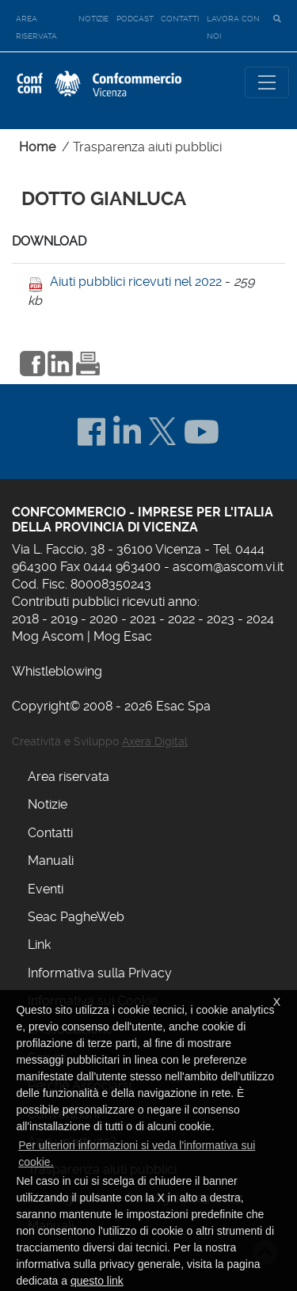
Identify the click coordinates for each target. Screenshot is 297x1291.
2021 (143, 618)
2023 (220, 618)
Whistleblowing (57, 671)
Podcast (135, 18)
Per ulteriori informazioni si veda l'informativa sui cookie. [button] (136, 1153)
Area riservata (36, 27)
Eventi (45, 889)
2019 (64, 618)
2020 (103, 618)
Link (39, 944)
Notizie (93, 18)
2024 (260, 618)
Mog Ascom (48, 636)
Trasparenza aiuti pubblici (147, 146)
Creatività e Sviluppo (100, 741)
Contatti (180, 18)
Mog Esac (122, 636)
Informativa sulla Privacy (100, 973)
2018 (25, 618)
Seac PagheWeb (76, 916)
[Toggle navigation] (267, 82)
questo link (97, 1280)
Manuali (51, 860)
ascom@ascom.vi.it (228, 566)
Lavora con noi (233, 27)
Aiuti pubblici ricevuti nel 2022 (136, 281)
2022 (181, 618)
